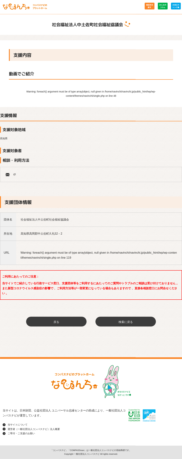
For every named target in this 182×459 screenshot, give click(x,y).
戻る (56, 321)
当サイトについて (18, 424)
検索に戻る (126, 321)
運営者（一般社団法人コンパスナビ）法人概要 (34, 429)
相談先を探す (149, 6)
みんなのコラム (162, 6)
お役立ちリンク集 (175, 6)
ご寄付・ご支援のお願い (21, 433)
